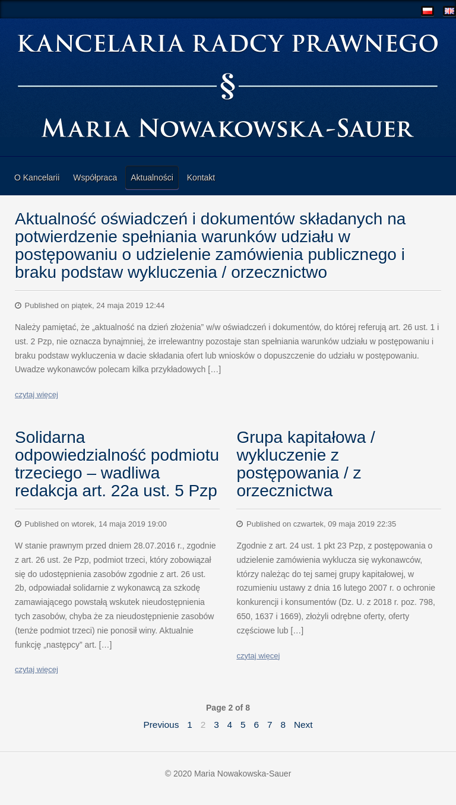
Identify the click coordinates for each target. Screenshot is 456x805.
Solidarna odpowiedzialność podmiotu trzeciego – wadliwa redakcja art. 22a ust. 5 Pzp (117, 464)
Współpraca (95, 177)
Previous (161, 725)
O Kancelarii (36, 177)
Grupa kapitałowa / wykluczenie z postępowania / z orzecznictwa (305, 464)
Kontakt (201, 177)
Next (303, 725)
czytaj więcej (36, 394)
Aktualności (152, 177)
